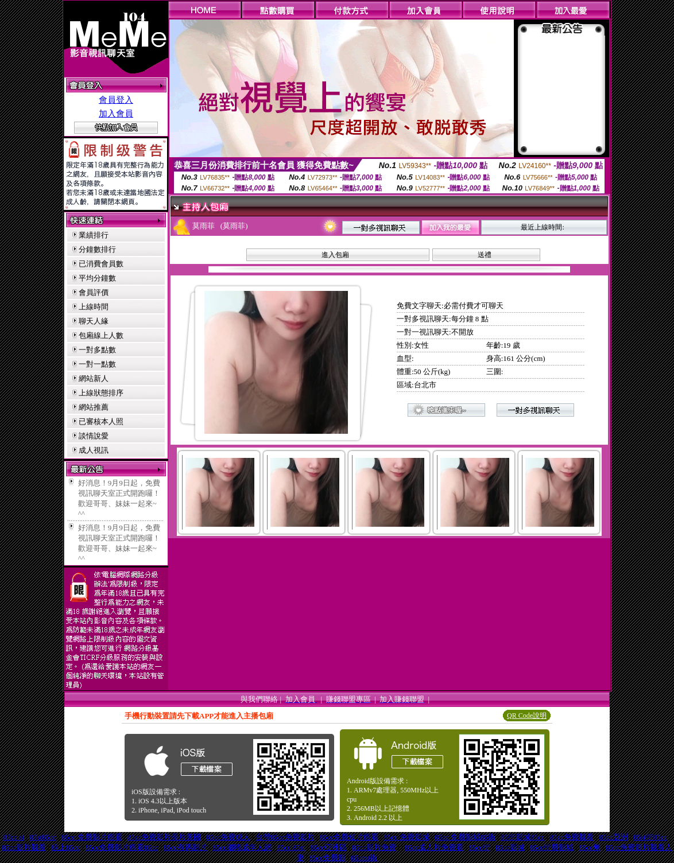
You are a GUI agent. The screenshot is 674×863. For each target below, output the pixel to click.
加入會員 (116, 113)
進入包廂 (335, 255)
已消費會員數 (101, 263)
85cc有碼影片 (186, 847)
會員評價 (94, 292)
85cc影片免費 (374, 847)
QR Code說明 (527, 716)
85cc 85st (291, 847)
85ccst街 (364, 857)
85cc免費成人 (228, 837)
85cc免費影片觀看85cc (122, 847)
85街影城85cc (523, 837)
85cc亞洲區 (329, 847)
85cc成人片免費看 (434, 847)
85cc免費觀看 (572, 837)
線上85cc (65, 847)
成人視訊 (94, 450)
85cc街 (480, 847)
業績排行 (94, 235)
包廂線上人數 (101, 335)
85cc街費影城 (552, 847)
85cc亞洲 (613, 837)
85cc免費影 (327, 857)
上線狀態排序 (101, 392)
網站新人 (94, 378)
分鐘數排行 (97, 249)
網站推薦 (94, 407)
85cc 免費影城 (406, 837)
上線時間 (94, 306)
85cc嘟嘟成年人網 (242, 847)
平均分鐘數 (97, 278)
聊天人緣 (94, 321)
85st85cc (42, 837)
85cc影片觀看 (24, 847)
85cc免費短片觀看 (349, 837)
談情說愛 (94, 435)
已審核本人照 (101, 421)
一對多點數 (97, 349)
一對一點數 (97, 364)
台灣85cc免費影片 (285, 837)
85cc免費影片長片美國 (164, 837)
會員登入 (116, 99)
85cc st (13, 837)
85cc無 (590, 847)
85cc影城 (510, 847)
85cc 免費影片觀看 (91, 837)
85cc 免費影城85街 (465, 837)
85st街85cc (650, 837)
